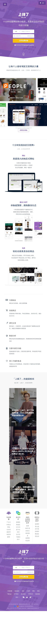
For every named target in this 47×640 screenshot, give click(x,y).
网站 (33, 591)
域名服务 (17, 591)
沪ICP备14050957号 (13, 604)
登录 (42, 3)
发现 (23, 591)
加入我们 (23, 594)
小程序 (28, 591)
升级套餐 (9, 591)
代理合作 (30, 594)
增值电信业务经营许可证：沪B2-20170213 (28, 604)
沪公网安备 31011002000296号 (26, 606)
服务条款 (26, 45)
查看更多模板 (23, 130)
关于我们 (16, 594)
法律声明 (31, 45)
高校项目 (37, 594)
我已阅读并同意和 (25, 45)
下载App (9, 594)
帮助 (38, 591)
